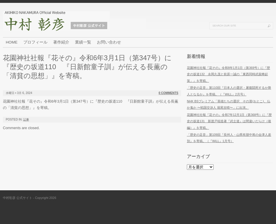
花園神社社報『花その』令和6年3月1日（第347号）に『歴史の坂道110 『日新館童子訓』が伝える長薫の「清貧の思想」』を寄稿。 (87, 67)
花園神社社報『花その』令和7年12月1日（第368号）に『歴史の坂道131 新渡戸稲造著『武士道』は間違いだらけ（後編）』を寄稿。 (229, 121)
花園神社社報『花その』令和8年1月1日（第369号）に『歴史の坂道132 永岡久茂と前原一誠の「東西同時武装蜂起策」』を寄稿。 (228, 74)
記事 (26, 119)
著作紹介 (61, 42)
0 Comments (168, 93)
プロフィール (35, 42)
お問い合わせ (109, 42)
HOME (12, 42)
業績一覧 (83, 42)
